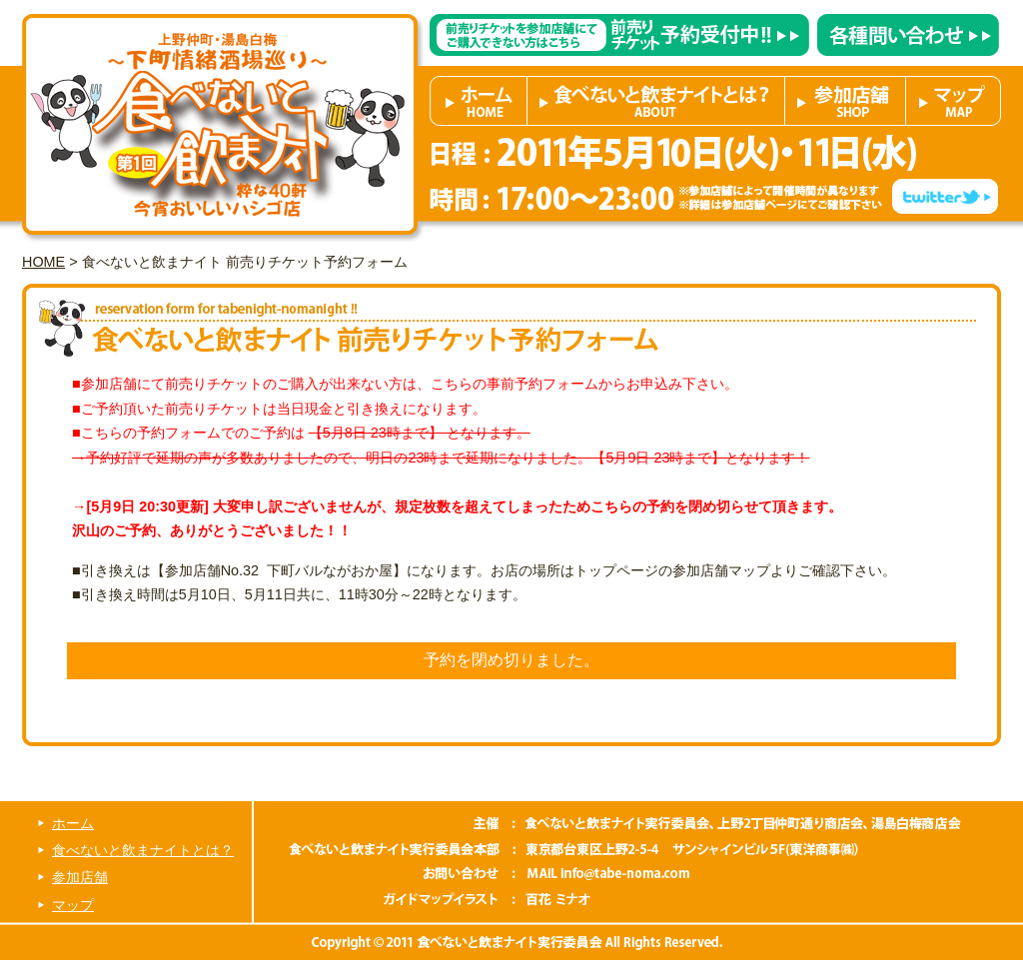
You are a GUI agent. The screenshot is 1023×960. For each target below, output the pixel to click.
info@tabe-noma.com (605, 874)
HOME (43, 262)
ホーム (478, 101)
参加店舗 (845, 101)
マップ (953, 101)
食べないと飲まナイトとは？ (656, 101)
